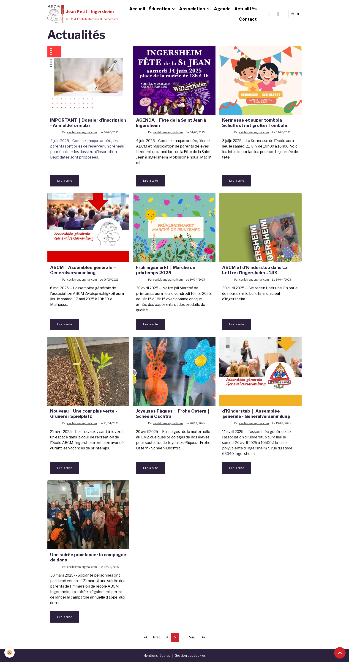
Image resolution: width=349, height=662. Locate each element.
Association (192, 8)
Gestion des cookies (190, 655)
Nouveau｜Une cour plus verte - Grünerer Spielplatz (83, 413)
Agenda (222, 8)
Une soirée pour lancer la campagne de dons (88, 557)
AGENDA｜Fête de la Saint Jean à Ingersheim (171, 122)
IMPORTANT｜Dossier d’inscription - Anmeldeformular (88, 122)
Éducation (160, 8)
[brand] (80, 14)
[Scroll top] (340, 653)
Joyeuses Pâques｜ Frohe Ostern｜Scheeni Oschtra (173, 413)
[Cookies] (10, 652)
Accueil (137, 8)
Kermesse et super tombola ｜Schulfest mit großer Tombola (254, 122)
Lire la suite (64, 180)
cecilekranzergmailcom (82, 132)
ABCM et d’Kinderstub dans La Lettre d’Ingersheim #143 (255, 270)
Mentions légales (156, 655)
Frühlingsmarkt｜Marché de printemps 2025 (165, 270)
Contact (248, 19)
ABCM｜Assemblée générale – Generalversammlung (83, 270)
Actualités (245, 8)
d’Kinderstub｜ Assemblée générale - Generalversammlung (256, 413)
